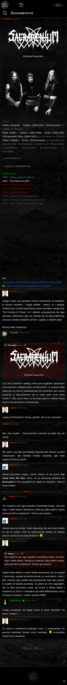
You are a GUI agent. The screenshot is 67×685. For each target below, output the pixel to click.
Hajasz (11, 554)
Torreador (12, 345)
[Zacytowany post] (25, 345)
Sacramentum (22, 13)
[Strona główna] (5, 5)
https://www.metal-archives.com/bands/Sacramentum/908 (32, 282)
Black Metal (33, 648)
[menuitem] (64, 661)
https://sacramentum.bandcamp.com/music (29, 286)
